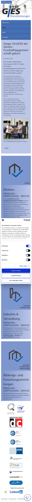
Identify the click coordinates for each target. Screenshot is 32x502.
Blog (3, 27)
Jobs (3, 32)
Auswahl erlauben (16, 275)
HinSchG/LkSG (22, 498)
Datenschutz (12, 498)
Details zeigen (23, 266)
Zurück (6, 148)
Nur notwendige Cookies (16, 280)
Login (9, 2)
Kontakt (4, 2)
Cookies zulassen (16, 270)
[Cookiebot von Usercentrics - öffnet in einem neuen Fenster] (23, 220)
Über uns (5, 22)
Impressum (4, 498)
